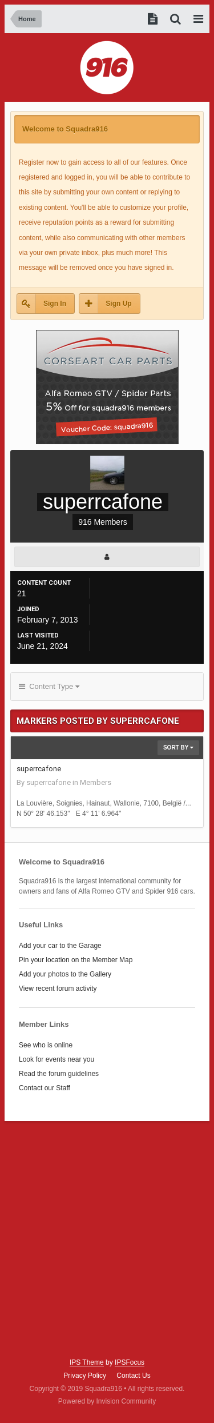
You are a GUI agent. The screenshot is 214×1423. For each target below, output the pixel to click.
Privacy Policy (84, 1376)
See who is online (45, 1045)
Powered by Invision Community (107, 1401)
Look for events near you (56, 1059)
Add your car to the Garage (60, 946)
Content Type (49, 686)
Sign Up (118, 304)
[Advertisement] (107, 1240)
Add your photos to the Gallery (65, 974)
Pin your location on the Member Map (75, 960)
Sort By (178, 747)
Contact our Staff (44, 1088)
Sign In (54, 304)
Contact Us (133, 1376)
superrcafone (39, 768)
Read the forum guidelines (59, 1074)
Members (95, 782)
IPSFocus (129, 1362)
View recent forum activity (58, 988)
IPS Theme (87, 1362)
